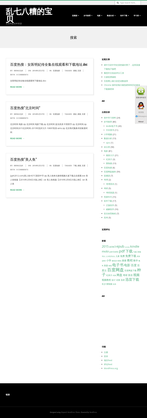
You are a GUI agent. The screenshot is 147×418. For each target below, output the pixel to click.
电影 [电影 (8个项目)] (127, 265)
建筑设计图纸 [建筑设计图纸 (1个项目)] (116, 261)
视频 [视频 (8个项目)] (136, 275)
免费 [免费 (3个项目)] (122, 256)
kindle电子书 (111, 126)
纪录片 (109, 159)
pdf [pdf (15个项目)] (122, 251)
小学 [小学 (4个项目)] (108, 260)
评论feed (108, 364)
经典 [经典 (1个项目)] (114, 275)
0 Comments (22, 74)
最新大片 (110, 155)
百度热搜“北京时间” (25, 107)
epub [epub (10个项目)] (120, 246)
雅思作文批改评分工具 (114, 73)
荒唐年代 (108, 197)
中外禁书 (110, 130)
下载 (75, 165)
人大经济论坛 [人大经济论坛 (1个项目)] (110, 256)
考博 (106, 179)
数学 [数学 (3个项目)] (135, 260)
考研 (106, 188)
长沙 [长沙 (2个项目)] (104, 284)
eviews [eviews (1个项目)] (127, 247)
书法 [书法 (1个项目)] (103, 256)
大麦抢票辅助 (110, 77)
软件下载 (123, 15)
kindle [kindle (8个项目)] (134, 246)
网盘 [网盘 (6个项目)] (119, 275)
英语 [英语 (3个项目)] (130, 275)
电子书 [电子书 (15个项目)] (117, 264)
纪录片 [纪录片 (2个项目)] (109, 275)
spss (108, 142)
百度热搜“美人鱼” (23, 159)
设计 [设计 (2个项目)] (114, 280)
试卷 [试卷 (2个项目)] (118, 280)
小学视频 (108, 134)
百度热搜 (56, 70)
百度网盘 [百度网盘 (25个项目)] (115, 270)
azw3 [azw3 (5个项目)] (112, 246)
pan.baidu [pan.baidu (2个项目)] (114, 251)
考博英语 (110, 184)
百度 (79, 70)
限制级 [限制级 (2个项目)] (109, 284)
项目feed (108, 360)
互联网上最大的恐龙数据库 (116, 81)
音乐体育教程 (110, 213)
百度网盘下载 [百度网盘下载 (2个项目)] (130, 270)
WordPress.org (111, 368)
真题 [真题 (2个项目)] (106, 265)
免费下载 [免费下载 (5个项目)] (130, 256)
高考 (106, 217)
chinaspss (141, 116)
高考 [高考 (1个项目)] (114, 284)
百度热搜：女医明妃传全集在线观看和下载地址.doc (48, 64)
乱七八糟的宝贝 (29, 14)
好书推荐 (87, 15)
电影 (98, 15)
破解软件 (110, 209)
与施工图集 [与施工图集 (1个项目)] (137, 252)
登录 (106, 356)
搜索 (75, 70)
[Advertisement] (120, 320)
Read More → (17, 86)
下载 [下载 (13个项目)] (129, 251)
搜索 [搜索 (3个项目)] (124, 260)
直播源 (74, 15)
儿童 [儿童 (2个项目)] (118, 256)
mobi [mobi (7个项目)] (105, 251)
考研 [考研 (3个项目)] (125, 275)
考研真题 (110, 192)
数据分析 (110, 15)
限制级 (109, 163)
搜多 (75, 114)
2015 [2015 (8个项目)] (105, 246)
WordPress (93, 412)
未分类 (107, 147)
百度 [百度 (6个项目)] (134, 265)
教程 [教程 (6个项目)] (130, 260)
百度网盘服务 (110, 171)
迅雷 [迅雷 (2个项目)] (123, 280)
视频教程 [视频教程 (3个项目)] (106, 279)
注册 (106, 352)
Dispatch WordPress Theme (70, 412)
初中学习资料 (110, 117)
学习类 (136, 15)
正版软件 (110, 205)
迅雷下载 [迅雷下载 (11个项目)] (132, 279)
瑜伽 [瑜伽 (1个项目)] (110, 266)
